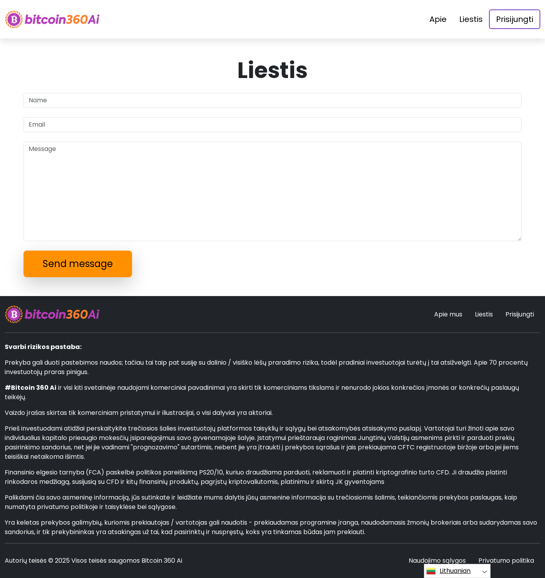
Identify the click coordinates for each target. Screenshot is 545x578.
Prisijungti (514, 19)
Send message (78, 263)
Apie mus (448, 314)
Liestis (471, 19)
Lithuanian (448, 571)
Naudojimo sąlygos (437, 560)
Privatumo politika (506, 560)
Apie (438, 19)
